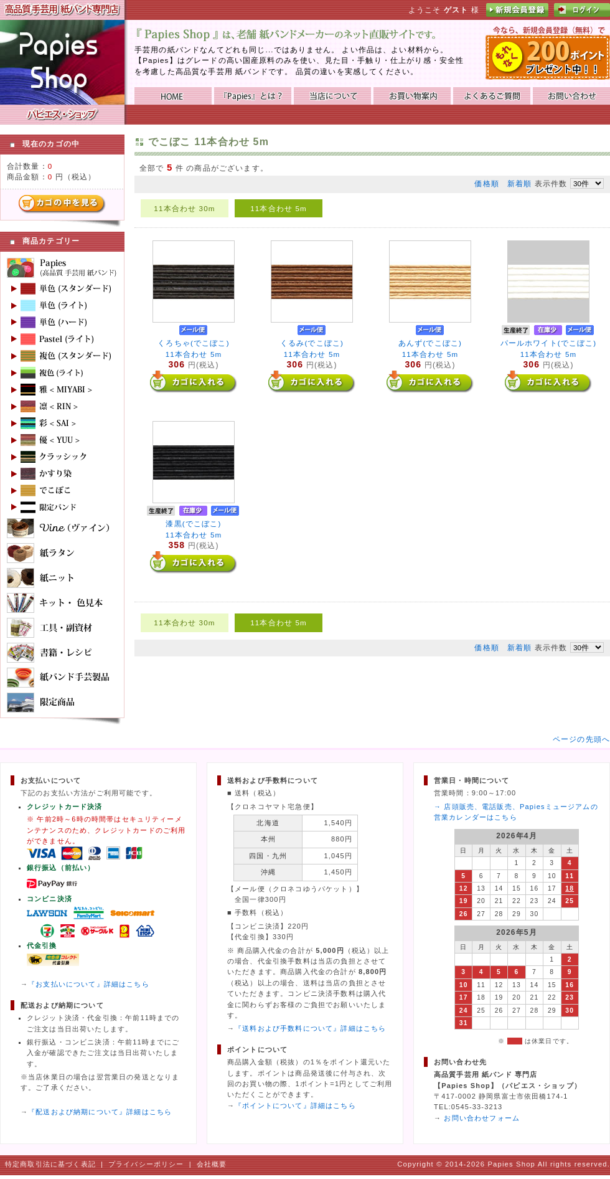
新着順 (519, 183)
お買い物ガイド (412, 96)
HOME (173, 96)
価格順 (486, 183)
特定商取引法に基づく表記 (50, 1164)
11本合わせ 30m (184, 208)
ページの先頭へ (581, 739)
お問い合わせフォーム (482, 1118)
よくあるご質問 (491, 96)
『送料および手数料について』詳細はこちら (310, 1028)
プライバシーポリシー (146, 1164)
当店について (332, 96)
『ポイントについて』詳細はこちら (295, 1105)
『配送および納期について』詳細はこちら (100, 1111)
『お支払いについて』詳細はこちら (88, 984)
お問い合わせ (571, 96)
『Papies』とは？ (252, 96)
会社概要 (212, 1164)
